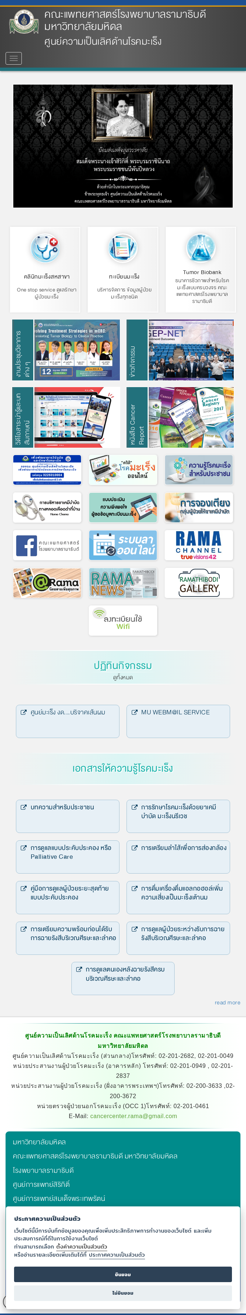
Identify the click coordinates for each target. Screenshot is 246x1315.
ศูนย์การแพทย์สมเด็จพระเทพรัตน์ (59, 1197)
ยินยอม (123, 1274)
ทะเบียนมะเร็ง (124, 276)
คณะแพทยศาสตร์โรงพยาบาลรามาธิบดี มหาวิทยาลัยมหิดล (125, 20)
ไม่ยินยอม (123, 1293)
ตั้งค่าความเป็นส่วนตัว (81, 1246)
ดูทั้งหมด (123, 675)
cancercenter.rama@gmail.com (133, 1114)
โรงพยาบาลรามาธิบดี (43, 1169)
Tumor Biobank (202, 272)
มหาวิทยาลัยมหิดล (39, 1140)
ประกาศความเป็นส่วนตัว (117, 1254)
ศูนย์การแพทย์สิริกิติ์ (41, 1183)
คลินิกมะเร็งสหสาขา (47, 276)
